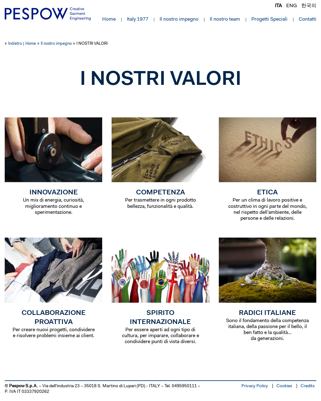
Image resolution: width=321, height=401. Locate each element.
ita (278, 5)
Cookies (284, 386)
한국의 (308, 5)
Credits (308, 386)
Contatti (307, 19)
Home (109, 19)
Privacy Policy (254, 386)
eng (291, 5)
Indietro (15, 44)
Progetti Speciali (269, 19)
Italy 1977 (137, 19)
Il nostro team (225, 19)
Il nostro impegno (179, 19)
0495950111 (184, 386)
